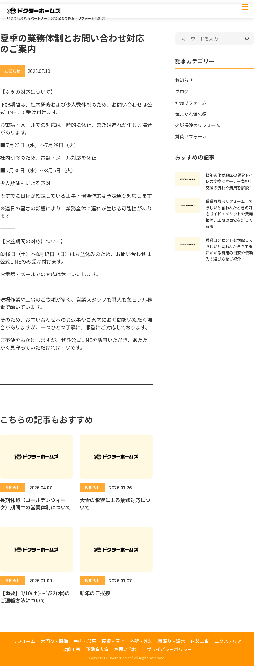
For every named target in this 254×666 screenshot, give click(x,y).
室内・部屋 (85, 641)
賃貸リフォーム (191, 136)
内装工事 (200, 641)
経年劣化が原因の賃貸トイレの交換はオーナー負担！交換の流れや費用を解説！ (229, 181)
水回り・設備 (54, 641)
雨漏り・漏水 (171, 641)
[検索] (246, 38)
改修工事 (71, 649)
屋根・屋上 (113, 641)
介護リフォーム (191, 102)
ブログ (182, 91)
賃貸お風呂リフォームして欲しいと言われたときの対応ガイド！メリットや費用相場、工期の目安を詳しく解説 (229, 213)
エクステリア (228, 641)
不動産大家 (97, 649)
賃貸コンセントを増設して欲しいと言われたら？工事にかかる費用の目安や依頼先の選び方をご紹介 (229, 249)
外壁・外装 (141, 641)
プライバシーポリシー (169, 649)
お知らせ (184, 80)
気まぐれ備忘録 (191, 114)
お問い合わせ (127, 649)
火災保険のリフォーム (197, 125)
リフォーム (24, 641)
